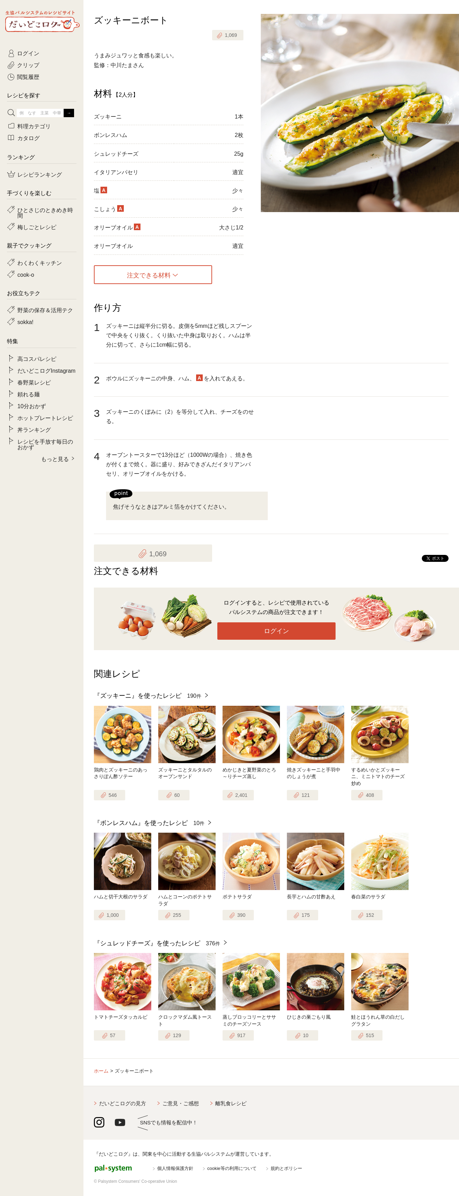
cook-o (25, 274)
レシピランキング (39, 174)
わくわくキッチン (39, 262)
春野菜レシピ (34, 382)
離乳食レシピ (231, 1103)
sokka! (25, 321)
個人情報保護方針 (175, 1168)
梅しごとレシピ (36, 226)
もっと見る (55, 458)
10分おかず (31, 406)
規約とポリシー (286, 1168)
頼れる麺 (28, 394)
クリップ (28, 64)
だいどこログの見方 (122, 1103)
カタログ (28, 137)
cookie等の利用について (232, 1168)
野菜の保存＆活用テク (45, 310)
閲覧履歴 (28, 76)
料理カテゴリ (34, 126)
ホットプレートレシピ (45, 417)
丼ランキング (34, 429)
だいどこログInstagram (46, 370)
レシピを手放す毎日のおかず (45, 444)
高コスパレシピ (36, 358)
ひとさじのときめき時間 (45, 212)
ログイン (276, 631)
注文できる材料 (149, 275)
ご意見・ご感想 (180, 1103)
